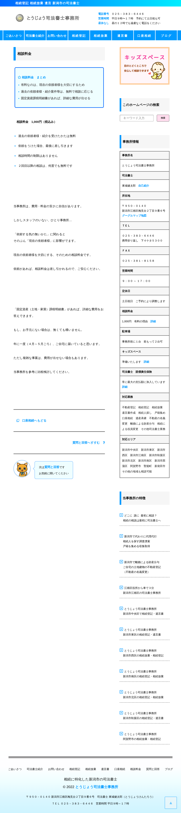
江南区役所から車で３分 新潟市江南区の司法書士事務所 (140, 590)
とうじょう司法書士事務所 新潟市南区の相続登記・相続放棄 (142, 673)
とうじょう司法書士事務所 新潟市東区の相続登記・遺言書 (140, 631)
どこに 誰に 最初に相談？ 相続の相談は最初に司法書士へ (140, 517)
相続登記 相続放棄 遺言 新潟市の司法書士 (47, 3)
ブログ (166, 35)
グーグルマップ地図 (134, 215)
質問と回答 (51, 467)
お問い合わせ (57, 35)
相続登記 (79, 35)
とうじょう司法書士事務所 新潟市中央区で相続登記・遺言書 (142, 610)
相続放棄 (101, 35)
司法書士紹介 (35, 35)
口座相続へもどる (30, 420)
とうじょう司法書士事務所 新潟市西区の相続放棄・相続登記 (142, 652)
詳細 (153, 321)
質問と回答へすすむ (88, 442)
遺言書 (122, 35)
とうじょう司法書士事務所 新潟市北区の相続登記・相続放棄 (142, 694)
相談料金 (135, 769)
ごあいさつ (14, 35)
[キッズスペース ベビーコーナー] (145, 66)
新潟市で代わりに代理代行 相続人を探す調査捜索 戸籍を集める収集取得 (138, 541)
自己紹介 (143, 185)
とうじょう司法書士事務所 (96, 787)
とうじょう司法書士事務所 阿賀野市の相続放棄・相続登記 (140, 736)
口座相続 (144, 35)
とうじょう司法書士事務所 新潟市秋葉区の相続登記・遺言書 (142, 715)
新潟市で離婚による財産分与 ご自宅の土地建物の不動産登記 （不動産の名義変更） (140, 566)
